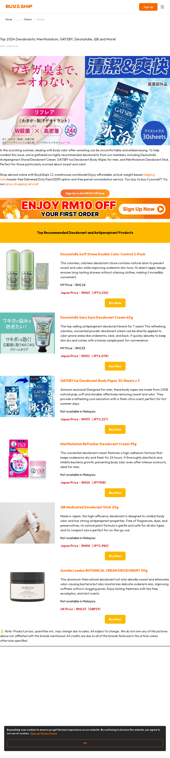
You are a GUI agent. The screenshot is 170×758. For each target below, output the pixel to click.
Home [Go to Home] (9, 19)
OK (85, 743)
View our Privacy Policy (43, 733)
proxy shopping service (21, 184)
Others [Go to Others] (28, 19)
